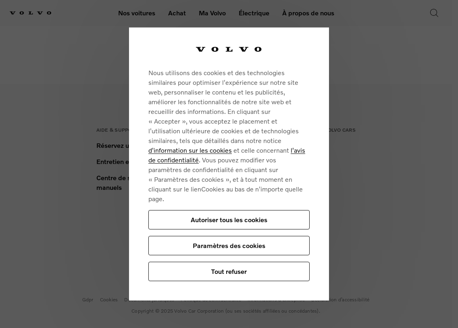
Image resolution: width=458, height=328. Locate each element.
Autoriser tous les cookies (229, 219)
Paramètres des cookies (229, 245)
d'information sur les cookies (190, 150)
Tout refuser (229, 271)
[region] (229, 164)
